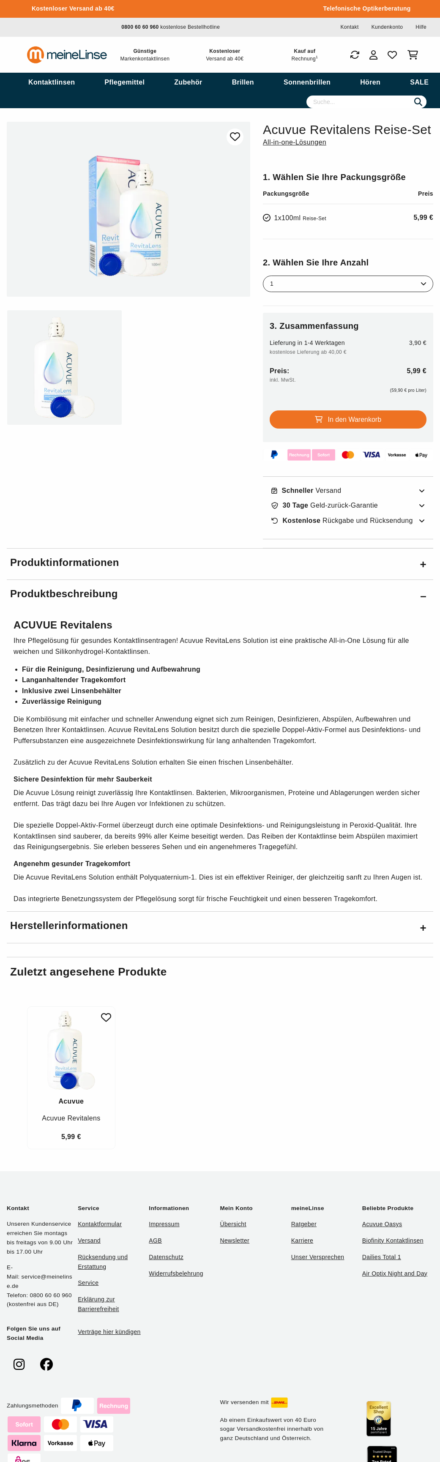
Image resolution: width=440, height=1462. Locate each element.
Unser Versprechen (317, 1257)
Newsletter (234, 1240)
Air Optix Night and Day (394, 1273)
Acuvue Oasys (382, 1224)
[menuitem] (52, 82)
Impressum (164, 1224)
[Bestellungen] (354, 55)
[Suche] (366, 102)
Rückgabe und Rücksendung (342, 520)
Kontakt (349, 27)
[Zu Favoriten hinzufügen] (235, 136)
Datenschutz (166, 1257)
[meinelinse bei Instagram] (19, 1364)
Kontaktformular (100, 1224)
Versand (306, 490)
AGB (155, 1240)
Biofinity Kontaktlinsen (393, 1240)
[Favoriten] (392, 55)
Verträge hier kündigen (109, 1331)
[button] (220, 564)
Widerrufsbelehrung (176, 1273)
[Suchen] (418, 102)
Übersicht (233, 1224)
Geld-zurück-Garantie (324, 505)
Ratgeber (304, 1224)
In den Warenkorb (348, 419)
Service (88, 1282)
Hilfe (420, 27)
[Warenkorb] (414, 55)
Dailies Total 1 (381, 1257)
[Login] (373, 55)
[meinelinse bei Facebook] (46, 1364)
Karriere (302, 1240)
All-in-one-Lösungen (294, 142)
